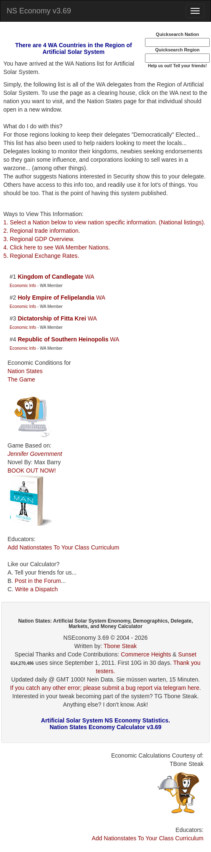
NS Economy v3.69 (39, 11)
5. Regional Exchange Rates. (41, 255)
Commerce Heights (146, 654)
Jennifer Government (35, 453)
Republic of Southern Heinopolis (63, 339)
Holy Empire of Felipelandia (56, 297)
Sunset (187, 654)
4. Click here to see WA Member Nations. (56, 247)
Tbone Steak (120, 646)
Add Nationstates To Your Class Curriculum (63, 547)
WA (89, 276)
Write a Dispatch (36, 589)
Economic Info (23, 285)
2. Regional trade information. (41, 230)
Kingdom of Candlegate (50, 276)
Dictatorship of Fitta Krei (52, 318)
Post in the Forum (38, 580)
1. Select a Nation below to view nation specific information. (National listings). (104, 222)
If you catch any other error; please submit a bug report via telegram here (104, 687)
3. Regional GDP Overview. (38, 239)
